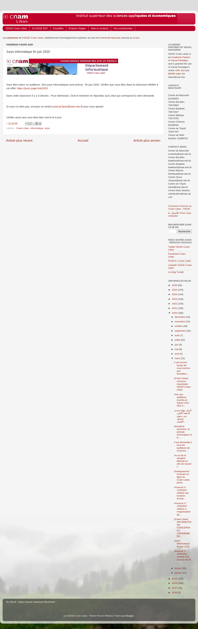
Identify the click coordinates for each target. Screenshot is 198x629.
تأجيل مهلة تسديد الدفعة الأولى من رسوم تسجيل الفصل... (183, 416)
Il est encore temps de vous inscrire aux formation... (182, 368)
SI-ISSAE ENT (40, 28)
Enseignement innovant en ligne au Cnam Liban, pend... (182, 477)
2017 (175, 588)
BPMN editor (175, 73)
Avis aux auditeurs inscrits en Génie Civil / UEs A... (182, 400)
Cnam (136, 37)
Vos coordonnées (123, 28)
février (178, 568)
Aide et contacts (99, 28)
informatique (36, 128)
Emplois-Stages (77, 28)
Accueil (83, 140)
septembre (181, 330)
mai (177, 349)
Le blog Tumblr (176, 272)
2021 (175, 308)
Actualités (58, 28)
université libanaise (110, 37)
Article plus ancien (147, 140)
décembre (180, 317)
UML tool (180, 70)
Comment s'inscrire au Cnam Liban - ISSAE (180, 207)
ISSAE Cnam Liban (16, 28)
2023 (175, 299)
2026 (175, 285)
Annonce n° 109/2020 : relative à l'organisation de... (182, 509)
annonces (12, 37)
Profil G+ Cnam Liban (179, 261)
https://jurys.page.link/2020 (32, 88)
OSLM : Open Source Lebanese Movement (32, 602)
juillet (178, 340)
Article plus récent (19, 140)
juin (177, 344)
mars (178, 358)
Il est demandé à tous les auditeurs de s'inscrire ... (183, 446)
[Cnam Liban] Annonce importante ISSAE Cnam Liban (182, 384)
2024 (175, 294)
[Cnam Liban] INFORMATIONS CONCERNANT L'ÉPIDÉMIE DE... (183, 528)
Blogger (130, 615)
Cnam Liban (22, 128)
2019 (175, 578)
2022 (175, 303)
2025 (175, 289)
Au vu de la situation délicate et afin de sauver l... (183, 461)
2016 (175, 592)
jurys (47, 128)
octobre (179, 326)
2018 (175, 583)
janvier (178, 573)
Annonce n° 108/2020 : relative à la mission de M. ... (182, 557)
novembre (180, 321)
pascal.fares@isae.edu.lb (68, 106)
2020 (175, 313)
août (177, 335)
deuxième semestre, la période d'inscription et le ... (183, 432)
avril (177, 353)
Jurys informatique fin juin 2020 (182, 543)
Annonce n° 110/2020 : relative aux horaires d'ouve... (181, 493)
